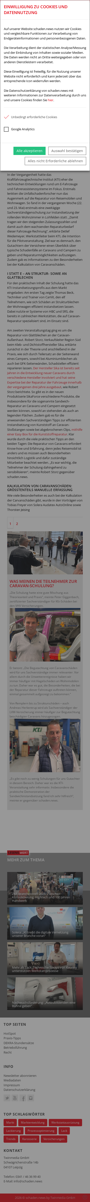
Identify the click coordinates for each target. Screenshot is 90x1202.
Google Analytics (19, 129)
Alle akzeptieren (29, 150)
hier (50, 100)
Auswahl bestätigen (67, 150)
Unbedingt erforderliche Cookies (30, 117)
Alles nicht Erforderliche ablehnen (55, 161)
